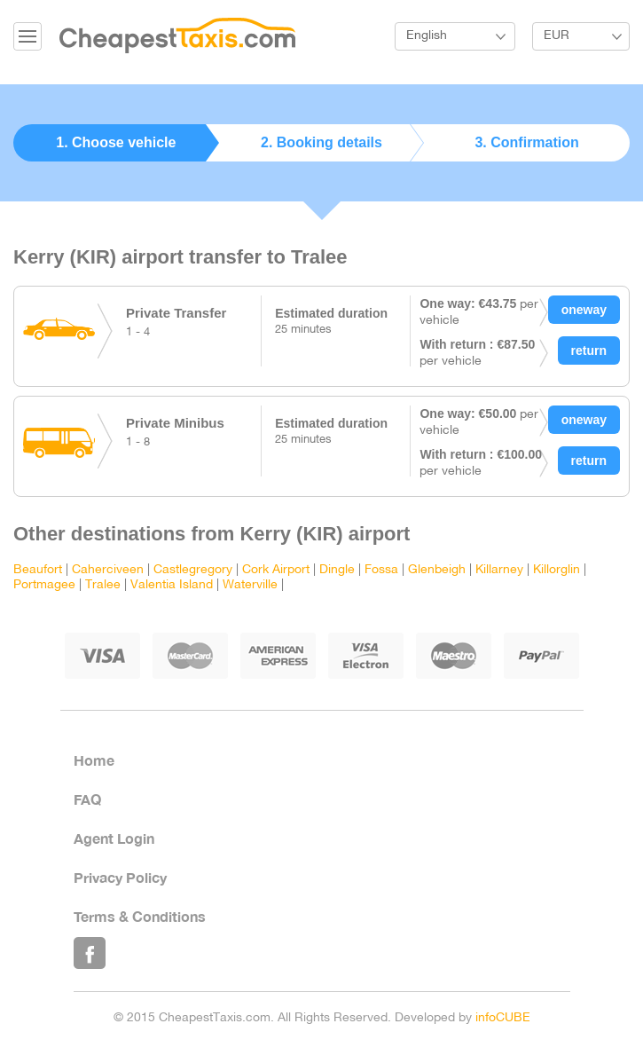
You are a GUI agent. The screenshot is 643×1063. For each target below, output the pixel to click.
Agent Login (114, 838)
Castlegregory (192, 570)
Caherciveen (108, 570)
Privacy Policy (120, 877)
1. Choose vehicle (116, 142)
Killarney (499, 570)
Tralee (103, 585)
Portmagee (44, 585)
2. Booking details (321, 142)
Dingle (337, 570)
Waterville (250, 585)
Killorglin (556, 570)
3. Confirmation (526, 142)
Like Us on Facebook (90, 953)
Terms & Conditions (140, 916)
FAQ (87, 799)
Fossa (381, 570)
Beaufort (37, 570)
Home (94, 760)
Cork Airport (276, 570)
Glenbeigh (437, 570)
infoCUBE (502, 1018)
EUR (556, 36)
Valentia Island (171, 585)
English (426, 36)
